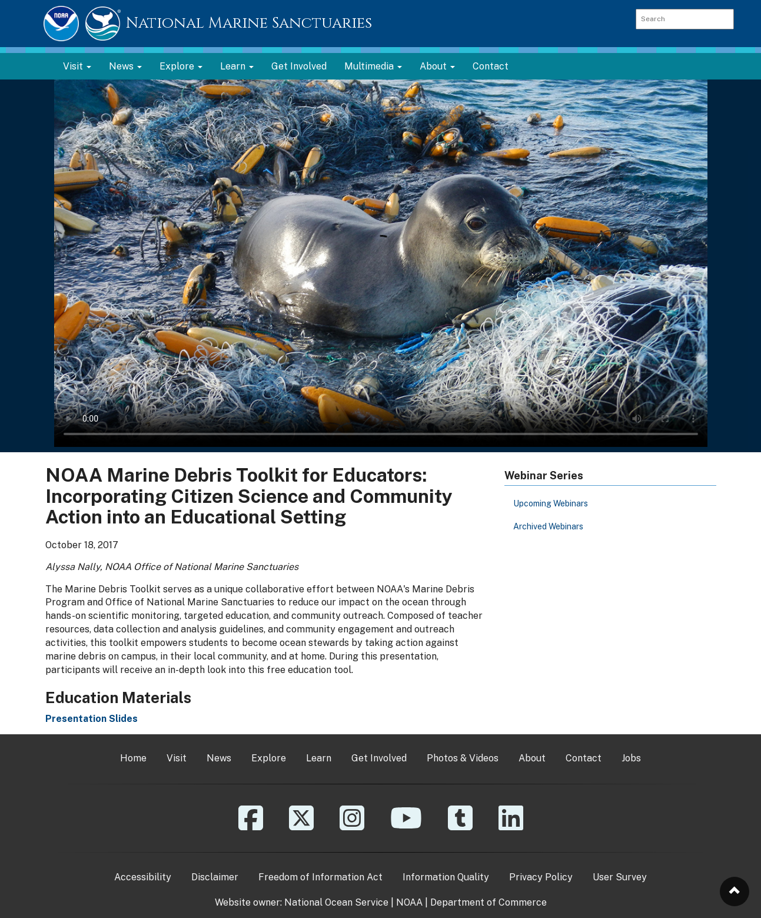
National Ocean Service (336, 902)
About (532, 758)
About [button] (437, 66)
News (219, 758)
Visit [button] (77, 66)
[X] (301, 826)
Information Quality (446, 877)
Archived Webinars (548, 526)
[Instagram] (352, 826)
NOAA (409, 902)
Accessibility (142, 877)
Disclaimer (214, 877)
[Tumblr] (460, 826)
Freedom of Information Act (320, 877)
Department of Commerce (488, 902)
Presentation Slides (91, 718)
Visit (177, 758)
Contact (491, 66)
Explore (268, 758)
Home (133, 758)
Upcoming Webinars (550, 503)
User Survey (620, 877)
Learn (318, 758)
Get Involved (299, 66)
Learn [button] (237, 66)
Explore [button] (180, 66)
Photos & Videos (463, 758)
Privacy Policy (541, 877)
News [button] (125, 66)
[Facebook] (250, 826)
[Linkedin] (511, 826)
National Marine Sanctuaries (249, 23)
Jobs (631, 758)
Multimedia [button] (373, 66)
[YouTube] (406, 826)
